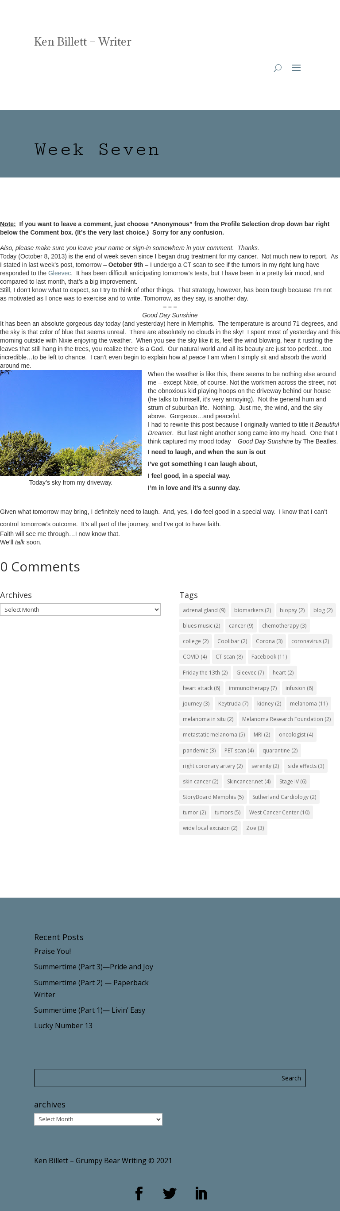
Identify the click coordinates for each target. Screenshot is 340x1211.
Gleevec (59, 273)
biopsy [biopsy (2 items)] (292, 610)
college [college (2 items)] (196, 641)
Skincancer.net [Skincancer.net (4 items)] (248, 781)
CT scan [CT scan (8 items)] (229, 656)
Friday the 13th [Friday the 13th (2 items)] (205, 672)
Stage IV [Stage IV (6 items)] (292, 781)
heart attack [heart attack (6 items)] (201, 688)
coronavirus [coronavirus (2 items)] (310, 641)
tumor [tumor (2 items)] (194, 812)
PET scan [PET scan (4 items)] (239, 750)
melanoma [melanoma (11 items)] (309, 703)
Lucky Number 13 (63, 1025)
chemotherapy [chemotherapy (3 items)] (284, 625)
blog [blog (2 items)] (322, 610)
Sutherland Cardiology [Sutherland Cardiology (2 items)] (284, 797)
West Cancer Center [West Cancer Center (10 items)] (279, 812)
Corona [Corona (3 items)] (269, 641)
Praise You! (52, 951)
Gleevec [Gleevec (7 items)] (250, 672)
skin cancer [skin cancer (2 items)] (200, 781)
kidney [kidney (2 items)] (269, 703)
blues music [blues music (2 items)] (201, 625)
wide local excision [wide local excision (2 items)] (210, 828)
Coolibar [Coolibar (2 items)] (232, 641)
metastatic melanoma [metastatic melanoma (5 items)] (214, 734)
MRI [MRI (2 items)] (262, 734)
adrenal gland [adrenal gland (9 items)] (204, 610)
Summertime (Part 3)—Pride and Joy (93, 967)
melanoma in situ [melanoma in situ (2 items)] (208, 719)
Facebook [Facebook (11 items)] (269, 656)
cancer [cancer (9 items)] (241, 625)
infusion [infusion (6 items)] (299, 688)
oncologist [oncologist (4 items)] (296, 734)
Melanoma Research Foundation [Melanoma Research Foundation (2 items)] (286, 719)
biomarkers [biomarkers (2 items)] (252, 610)
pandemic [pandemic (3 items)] (199, 750)
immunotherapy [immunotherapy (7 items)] (253, 688)
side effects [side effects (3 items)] (306, 766)
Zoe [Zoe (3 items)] (255, 828)
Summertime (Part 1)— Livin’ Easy (89, 1010)
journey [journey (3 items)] (196, 703)
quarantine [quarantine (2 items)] (280, 750)
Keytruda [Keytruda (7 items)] (233, 703)
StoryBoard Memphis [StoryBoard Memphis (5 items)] (213, 797)
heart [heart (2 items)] (283, 672)
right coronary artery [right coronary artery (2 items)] (213, 766)
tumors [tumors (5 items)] (227, 812)
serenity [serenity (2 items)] (265, 766)
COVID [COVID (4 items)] (195, 656)
